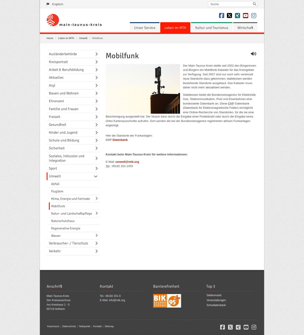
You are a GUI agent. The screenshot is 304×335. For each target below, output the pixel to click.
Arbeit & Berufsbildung (66, 69)
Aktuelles (56, 77)
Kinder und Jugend (63, 132)
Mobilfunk (58, 206)
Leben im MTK (175, 28)
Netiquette (84, 326)
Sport (53, 168)
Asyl (52, 85)
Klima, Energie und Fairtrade (70, 199)
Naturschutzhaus (62, 221)
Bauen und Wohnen (64, 93)
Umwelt (83, 38)
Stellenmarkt (213, 295)
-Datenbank (120, 139)
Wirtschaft (245, 28)
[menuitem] (145, 28)
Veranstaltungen (216, 300)
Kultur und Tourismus (211, 28)
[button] (222, 328)
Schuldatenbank (216, 305)
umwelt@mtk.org (127, 161)
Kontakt (97, 326)
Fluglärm (57, 191)
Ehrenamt (56, 101)
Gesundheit (57, 124)
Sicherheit (57, 148)
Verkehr (55, 251)
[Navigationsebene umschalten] (97, 54)
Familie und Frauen (63, 109)
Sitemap (109, 326)
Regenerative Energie (65, 228)
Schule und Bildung (64, 140)
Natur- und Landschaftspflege (71, 213)
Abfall (55, 184)
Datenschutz (69, 326)
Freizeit (54, 117)
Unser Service (144, 28)
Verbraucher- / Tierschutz (68, 243)
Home (50, 38)
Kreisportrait (58, 62)
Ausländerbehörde (63, 54)
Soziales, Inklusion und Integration (66, 158)
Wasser (56, 236)
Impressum (53, 326)
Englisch (57, 4)
